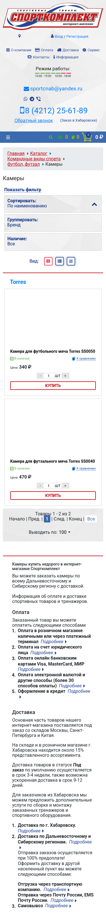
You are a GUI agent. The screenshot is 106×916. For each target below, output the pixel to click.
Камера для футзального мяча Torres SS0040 (52, 461)
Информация (67, 57)
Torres (18, 282)
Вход (59, 36)
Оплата (47, 50)
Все (91, 519)
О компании (21, 50)
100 (64, 532)
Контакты (41, 57)
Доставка (70, 50)
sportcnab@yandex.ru (56, 88)
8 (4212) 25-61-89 (56, 111)
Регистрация (77, 36)
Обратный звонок (33, 120)
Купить (53, 385)
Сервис (94, 50)
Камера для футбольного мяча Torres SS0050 (52, 351)
